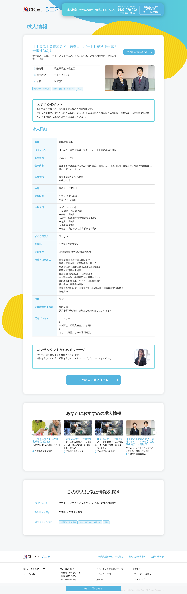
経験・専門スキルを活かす (64, 89)
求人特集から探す (69, 579)
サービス (63, 502)
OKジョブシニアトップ (34, 569)
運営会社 (136, 569)
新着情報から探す (69, 576)
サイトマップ (138, 579)
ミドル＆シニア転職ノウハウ (109, 569)
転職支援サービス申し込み (110, 557)
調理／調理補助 (108, 502)
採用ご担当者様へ (137, 557)
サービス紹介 (86, 9)
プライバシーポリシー (142, 574)
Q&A (112, 9)
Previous (32, 432)
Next (154, 432)
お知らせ (100, 579)
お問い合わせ (157, 557)
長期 (79, 89)
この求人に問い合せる (93, 380)
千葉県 (62, 512)
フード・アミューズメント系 (84, 502)
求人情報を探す (67, 569)
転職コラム (101, 9)
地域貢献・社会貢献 (41, 89)
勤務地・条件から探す (71, 572)
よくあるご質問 (103, 574)
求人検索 (72, 9)
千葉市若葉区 (75, 512)
